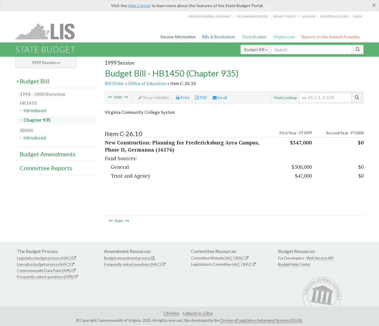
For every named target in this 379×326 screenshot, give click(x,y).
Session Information (177, 36)
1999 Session (46, 62)
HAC (229, 258)
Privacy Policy (284, 16)
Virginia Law (284, 36)
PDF (201, 97)
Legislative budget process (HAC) (44, 258)
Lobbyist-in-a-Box (198, 313)
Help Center (139, 5)
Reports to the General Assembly (330, 36)
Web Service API (320, 258)
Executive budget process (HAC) (43, 264)
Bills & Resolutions (218, 36)
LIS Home (171, 313)
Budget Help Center (294, 264)
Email (220, 97)
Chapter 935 (37, 120)
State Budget (254, 36)
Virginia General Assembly (209, 16)
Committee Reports (46, 167)
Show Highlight (153, 97)
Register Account (334, 16)
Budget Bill (256, 49)
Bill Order (114, 83)
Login (357, 16)
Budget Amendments (48, 154)
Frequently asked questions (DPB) (45, 276)
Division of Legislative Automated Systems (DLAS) (261, 320)
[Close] (374, 5)
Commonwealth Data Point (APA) (44, 270)
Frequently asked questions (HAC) (132, 264)
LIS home (308, 16)
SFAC (239, 258)
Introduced (34, 110)
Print (183, 97)
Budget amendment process (127, 258)
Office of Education (147, 83)
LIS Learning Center (252, 16)
